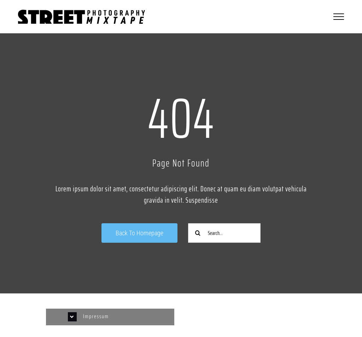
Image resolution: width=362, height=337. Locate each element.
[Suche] (198, 233)
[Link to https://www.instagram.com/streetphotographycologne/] (251, 313)
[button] (110, 317)
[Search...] (224, 233)
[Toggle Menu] (339, 16)
